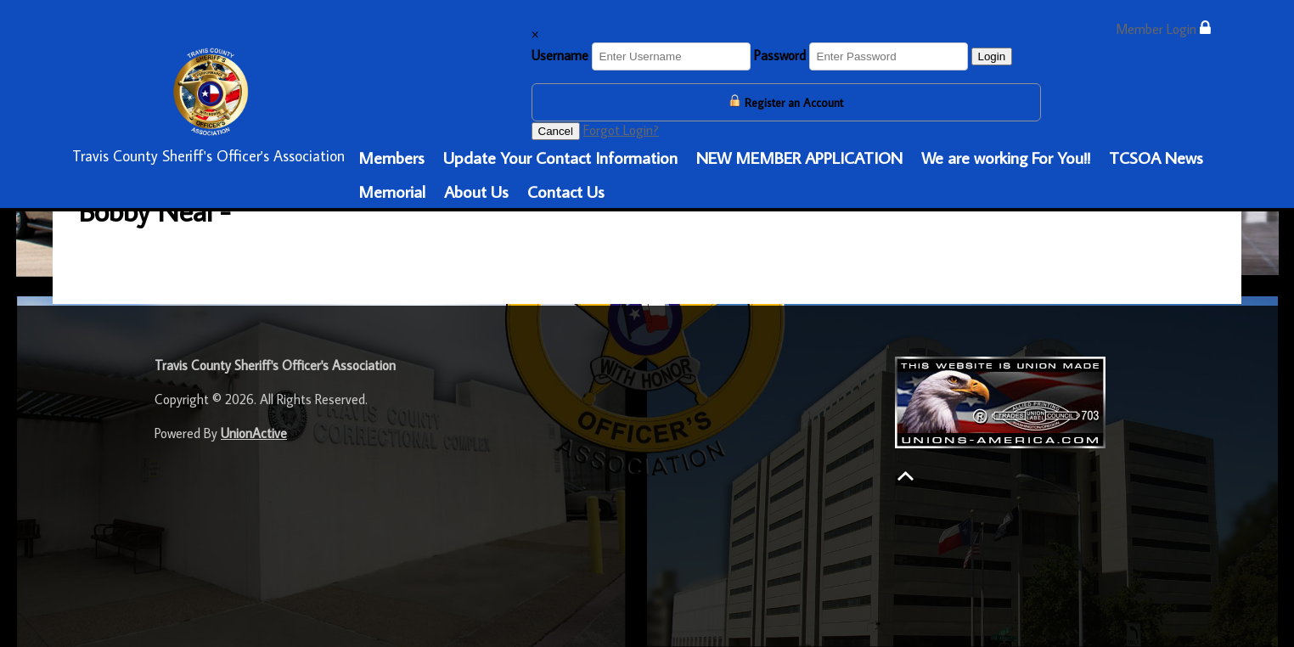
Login (992, 56)
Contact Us (566, 191)
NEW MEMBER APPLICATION (799, 157)
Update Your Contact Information (560, 157)
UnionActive (254, 433)
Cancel (556, 131)
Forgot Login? (621, 129)
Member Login (1163, 28)
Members (391, 157)
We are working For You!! (1005, 157)
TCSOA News (1156, 157)
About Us (476, 191)
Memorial (391, 191)
